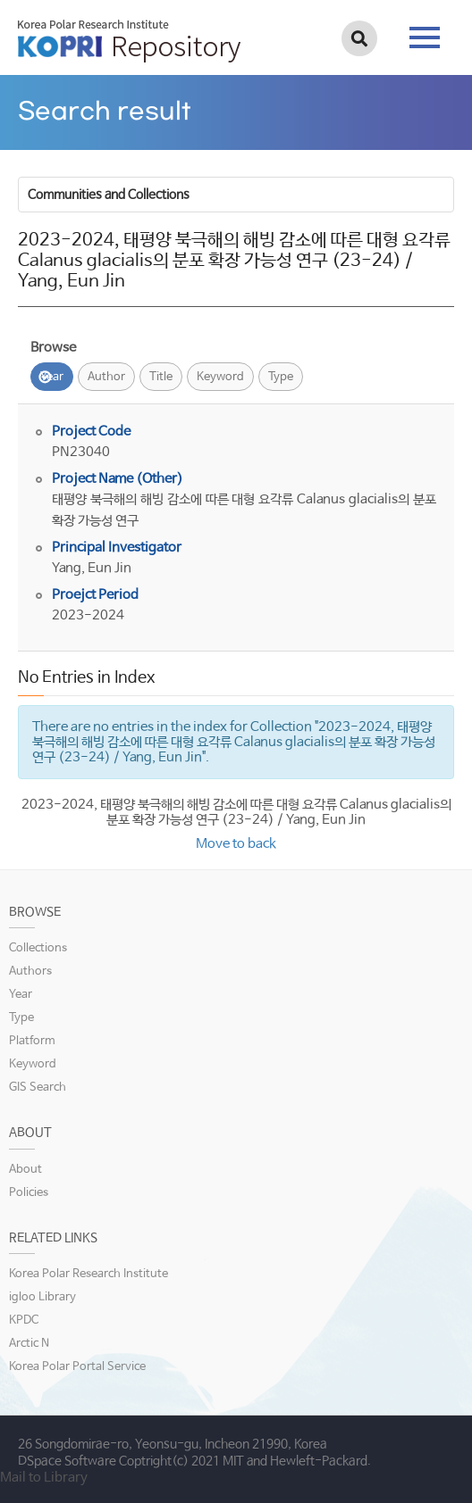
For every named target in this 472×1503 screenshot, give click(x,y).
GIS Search (37, 1087)
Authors (30, 971)
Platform (32, 1041)
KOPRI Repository (129, 41)
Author (106, 377)
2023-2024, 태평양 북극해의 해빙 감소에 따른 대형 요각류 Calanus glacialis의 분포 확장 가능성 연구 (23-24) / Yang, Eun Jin (236, 812)
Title (161, 377)
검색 (359, 38)
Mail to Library (44, 1477)
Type (280, 377)
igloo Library (42, 1297)
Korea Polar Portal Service (77, 1367)
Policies (28, 1193)
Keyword (220, 377)
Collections (38, 948)
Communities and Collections (109, 194)
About (25, 1169)
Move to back (236, 843)
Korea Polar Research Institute (88, 1274)
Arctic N (29, 1343)
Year (51, 377)
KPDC (23, 1320)
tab (424, 37)
